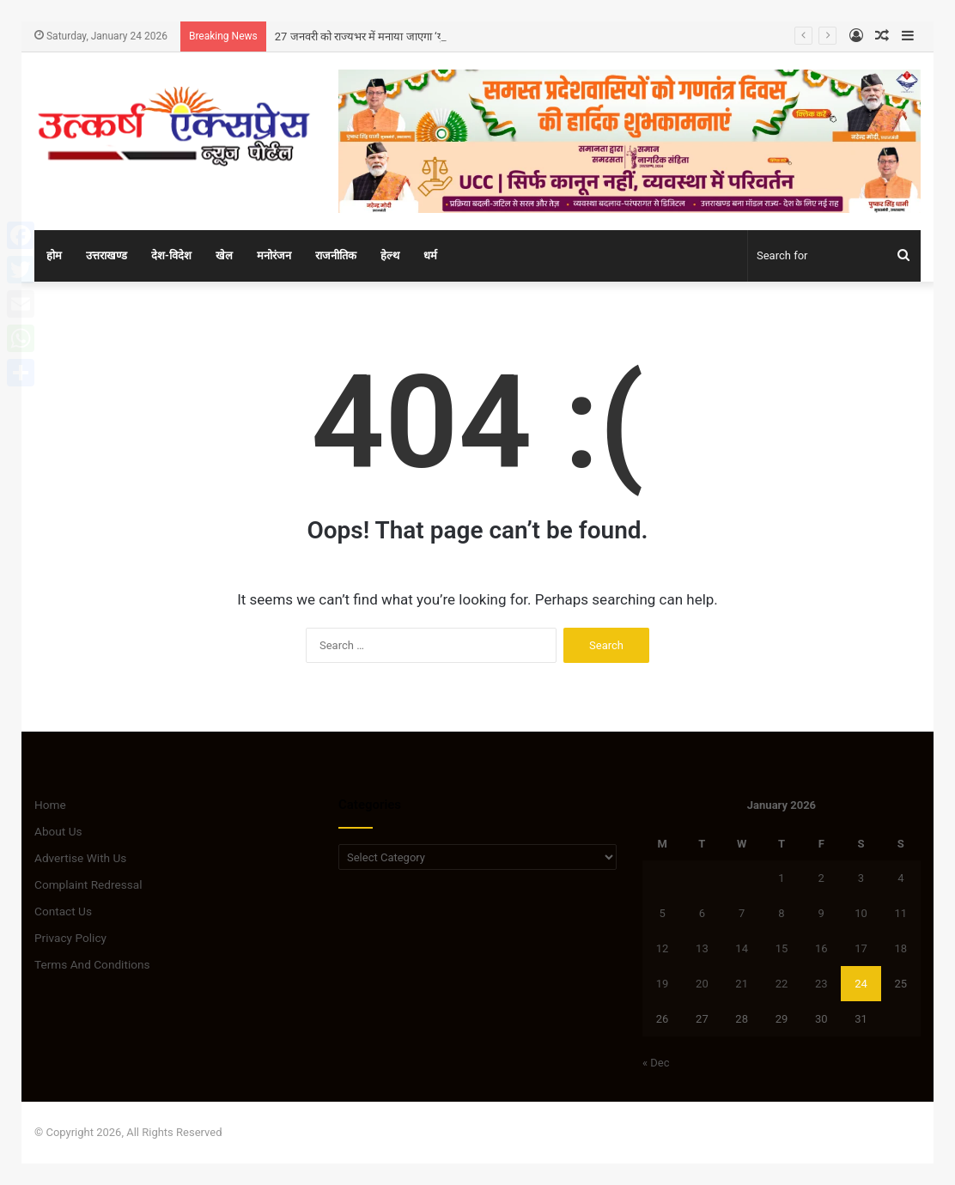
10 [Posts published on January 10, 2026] (861, 913)
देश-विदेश (171, 255)
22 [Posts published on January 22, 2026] (782, 983)
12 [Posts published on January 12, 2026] (662, 948)
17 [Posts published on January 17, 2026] (861, 948)
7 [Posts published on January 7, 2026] (742, 913)
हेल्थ (389, 255)
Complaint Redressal (88, 884)
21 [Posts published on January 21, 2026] (741, 983)
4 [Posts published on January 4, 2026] (900, 878)
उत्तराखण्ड (106, 255)
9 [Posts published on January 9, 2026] (821, 913)
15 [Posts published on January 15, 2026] (782, 948)
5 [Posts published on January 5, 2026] (662, 913)
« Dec (656, 1062)
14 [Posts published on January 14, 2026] (741, 948)
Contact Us (63, 911)
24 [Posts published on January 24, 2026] (861, 983)
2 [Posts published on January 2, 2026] (821, 878)
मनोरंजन (274, 255)
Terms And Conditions (92, 964)
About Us (58, 831)
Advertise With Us (80, 858)
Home (50, 804)
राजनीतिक (335, 255)
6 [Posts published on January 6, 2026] (702, 913)
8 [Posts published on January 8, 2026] (781, 913)
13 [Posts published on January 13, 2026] (702, 948)
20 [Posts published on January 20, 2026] (702, 983)
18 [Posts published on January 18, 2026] (900, 948)
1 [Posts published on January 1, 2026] (781, 878)
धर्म (430, 255)
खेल (224, 255)
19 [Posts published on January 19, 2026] (662, 983)
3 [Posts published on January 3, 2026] (861, 878)
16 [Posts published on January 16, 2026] (821, 948)
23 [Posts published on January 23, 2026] (821, 983)
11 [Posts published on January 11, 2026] (900, 913)
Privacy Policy (70, 938)
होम (54, 255)
